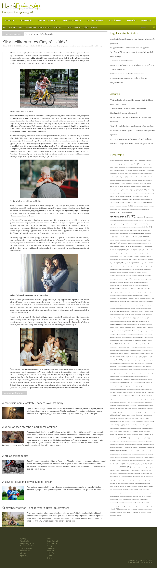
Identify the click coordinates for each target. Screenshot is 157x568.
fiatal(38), (149, 256)
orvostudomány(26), (137, 402)
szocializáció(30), (135, 454)
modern (66, 46)
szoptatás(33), (125, 457)
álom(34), (116, 170)
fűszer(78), (137, 269)
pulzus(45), (152, 421)
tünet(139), (135, 486)
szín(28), (112, 454)
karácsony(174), (135, 324)
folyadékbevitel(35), (114, 266)
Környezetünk (30, 27)
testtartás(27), (138, 476)
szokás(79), (150, 454)
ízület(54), (128, 317)
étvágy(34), (139, 243)
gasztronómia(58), (114, 272)
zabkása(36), (113, 512)
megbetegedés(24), (121, 369)
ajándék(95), (149, 160)
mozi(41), (143, 382)
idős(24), (125, 308)
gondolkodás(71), (114, 275)
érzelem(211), (146, 236)
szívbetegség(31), (128, 454)
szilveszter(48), (148, 450)
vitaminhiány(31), (124, 509)
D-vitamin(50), (121, 202)
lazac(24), (139, 356)
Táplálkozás (26, 20)
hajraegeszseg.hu (134, 562)
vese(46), (135, 502)
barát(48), (145, 180)
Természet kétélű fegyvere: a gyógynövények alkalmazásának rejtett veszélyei (131, 54)
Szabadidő (67, 27)
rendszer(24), (130, 428)
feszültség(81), (143, 256)
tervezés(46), (113, 476)
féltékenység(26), (139, 253)
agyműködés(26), (142, 160)
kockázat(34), (124, 337)
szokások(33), (113, 457)
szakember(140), (114, 444)
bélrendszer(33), (129, 183)
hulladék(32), (125, 305)
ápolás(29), (143, 173)
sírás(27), (150, 431)
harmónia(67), (149, 291)
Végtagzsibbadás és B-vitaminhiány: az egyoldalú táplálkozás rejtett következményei (131, 102)
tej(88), (128, 470)
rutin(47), (112, 431)
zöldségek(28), (144, 512)
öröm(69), (140, 408)
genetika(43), (121, 272)
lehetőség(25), (149, 356)
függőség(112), (126, 269)
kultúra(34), (143, 353)
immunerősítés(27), (140, 308)
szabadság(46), (143, 441)
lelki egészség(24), (127, 360)
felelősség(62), (120, 253)
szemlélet (91, 46)
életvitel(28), (122, 230)
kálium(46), (129, 321)
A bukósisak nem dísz (118, 69)
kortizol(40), (128, 343)
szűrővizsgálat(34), (126, 460)
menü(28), (123, 376)
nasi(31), (134, 389)
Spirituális (56, 27)
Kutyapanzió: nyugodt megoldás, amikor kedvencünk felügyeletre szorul (128, 80)
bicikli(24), (139, 186)
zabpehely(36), (119, 512)
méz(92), (141, 376)
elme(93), (140, 230)
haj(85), (142, 288)
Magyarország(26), (114, 366)
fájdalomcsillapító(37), (140, 246)
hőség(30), (120, 305)
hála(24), (128, 291)
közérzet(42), (127, 350)
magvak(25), (144, 363)
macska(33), (116, 363)
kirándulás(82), (135, 334)
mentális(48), (151, 373)
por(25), (117, 418)
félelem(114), (113, 253)
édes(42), (140, 209)
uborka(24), (151, 486)
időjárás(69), (120, 308)
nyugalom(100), (131, 395)
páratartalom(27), (151, 411)
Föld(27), (142, 266)
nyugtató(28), (138, 395)
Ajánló (86, 27)
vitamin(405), (115, 509)
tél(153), (138, 470)
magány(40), (122, 363)
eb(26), (128, 209)
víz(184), (136, 509)
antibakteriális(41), (143, 170)
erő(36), (126, 236)
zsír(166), (149, 512)
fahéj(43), (123, 246)
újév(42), (112, 489)
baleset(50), (135, 180)
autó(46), (145, 176)
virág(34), (125, 505)
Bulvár (94, 27)
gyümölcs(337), (115, 288)
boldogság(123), (121, 190)
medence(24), (148, 366)
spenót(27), (129, 434)
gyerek (61, 46)
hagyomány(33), (136, 288)
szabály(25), (149, 441)
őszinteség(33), (150, 408)
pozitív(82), (122, 418)
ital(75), (144, 314)
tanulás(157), (122, 463)
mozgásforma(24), (137, 382)
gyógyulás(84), (113, 285)
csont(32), (119, 199)
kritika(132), (138, 353)
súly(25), (148, 437)
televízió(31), (148, 470)
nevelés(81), (126, 392)
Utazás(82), (136, 489)
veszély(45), (146, 502)
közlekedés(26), (133, 350)
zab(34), (152, 509)
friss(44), (151, 266)
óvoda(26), (149, 402)
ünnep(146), (113, 493)
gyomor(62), (120, 285)
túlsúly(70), (113, 486)
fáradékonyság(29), (149, 246)
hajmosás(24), (119, 291)
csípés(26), (141, 196)
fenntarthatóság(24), (114, 256)
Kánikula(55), (113, 324)
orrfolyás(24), (124, 402)
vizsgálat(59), (147, 509)
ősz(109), (144, 408)
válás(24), (125, 492)
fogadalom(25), (144, 259)
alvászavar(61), (129, 170)
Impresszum (133, 560)
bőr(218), (145, 190)
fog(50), (139, 259)
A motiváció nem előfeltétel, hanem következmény (128, 109)
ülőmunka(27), (146, 489)
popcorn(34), (113, 418)
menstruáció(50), (145, 373)
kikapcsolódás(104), (120, 334)
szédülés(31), (140, 444)
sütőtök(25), (129, 441)
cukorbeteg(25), (138, 199)
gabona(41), (148, 269)
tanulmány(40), (129, 463)
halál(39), (132, 291)
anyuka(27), (135, 173)
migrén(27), (145, 376)
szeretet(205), (114, 450)
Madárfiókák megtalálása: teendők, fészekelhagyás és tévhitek (132, 143)
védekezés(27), (129, 496)
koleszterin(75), (141, 337)
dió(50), (136, 206)
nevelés (72, 46)
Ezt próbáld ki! (15, 27)
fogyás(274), (120, 263)
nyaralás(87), (113, 395)
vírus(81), (129, 505)
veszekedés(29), (140, 502)
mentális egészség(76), (115, 376)
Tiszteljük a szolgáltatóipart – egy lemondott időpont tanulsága (132, 126)
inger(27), (139, 311)
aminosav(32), (136, 170)
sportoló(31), (113, 437)
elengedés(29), (122, 227)
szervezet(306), (123, 450)
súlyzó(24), (112, 441)
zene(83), (129, 512)
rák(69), (112, 424)
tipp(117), (112, 480)
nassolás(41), (139, 389)
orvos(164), (130, 402)
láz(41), (135, 356)
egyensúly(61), (113, 223)
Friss (5, 27)
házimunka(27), (113, 298)
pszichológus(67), (140, 421)
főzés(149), (147, 266)
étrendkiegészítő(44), (132, 243)
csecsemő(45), (136, 196)
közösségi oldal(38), (114, 353)
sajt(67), (116, 431)
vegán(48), (141, 496)
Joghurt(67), (146, 317)
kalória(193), (135, 321)
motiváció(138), (119, 382)
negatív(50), (149, 389)
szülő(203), (113, 460)
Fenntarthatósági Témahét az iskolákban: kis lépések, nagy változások (130, 119)
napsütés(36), (119, 389)
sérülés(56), (136, 431)
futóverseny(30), (119, 269)
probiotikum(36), (128, 418)
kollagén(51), (113, 340)
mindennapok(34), (114, 379)
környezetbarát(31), (133, 347)
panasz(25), (129, 411)
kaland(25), (118, 321)
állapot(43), (112, 167)
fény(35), (121, 256)
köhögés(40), (141, 343)
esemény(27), (134, 240)
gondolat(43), (145, 272)
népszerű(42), (120, 392)
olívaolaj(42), (145, 398)
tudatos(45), (132, 483)
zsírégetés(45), (113, 515)
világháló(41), (120, 505)
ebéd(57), (132, 209)
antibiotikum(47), (150, 170)
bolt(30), (127, 189)
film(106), (118, 259)
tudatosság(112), (139, 483)
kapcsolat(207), (120, 324)
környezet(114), (125, 347)
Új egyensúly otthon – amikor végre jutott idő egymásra (129, 48)
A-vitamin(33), (113, 160)
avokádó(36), (150, 176)
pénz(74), (129, 415)
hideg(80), (137, 298)
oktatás (77, 46)
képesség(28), (140, 327)
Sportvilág (146, 20)
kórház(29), (123, 343)
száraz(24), (134, 444)
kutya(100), (113, 356)
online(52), (118, 402)
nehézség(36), (113, 392)
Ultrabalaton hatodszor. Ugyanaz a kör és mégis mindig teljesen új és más (132, 132)
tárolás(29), (134, 467)
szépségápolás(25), (143, 447)
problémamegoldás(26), (144, 418)
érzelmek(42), (113, 240)
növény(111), (145, 392)
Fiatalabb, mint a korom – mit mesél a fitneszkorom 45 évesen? (132, 65)
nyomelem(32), (124, 395)
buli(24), (117, 193)
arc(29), (112, 176)
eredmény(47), (121, 236)
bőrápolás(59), (151, 189)
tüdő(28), (130, 486)
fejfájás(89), (132, 249)
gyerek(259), (140, 275)
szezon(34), (142, 450)
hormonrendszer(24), (143, 301)
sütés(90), (124, 441)
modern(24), (133, 379)
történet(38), (113, 483)
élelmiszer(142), (114, 227)
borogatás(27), (135, 189)
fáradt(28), (112, 249)
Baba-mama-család (72, 20)
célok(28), (142, 193)
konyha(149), (113, 343)
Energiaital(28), (148, 233)
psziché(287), (120, 421)
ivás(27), (147, 314)
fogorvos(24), (113, 262)
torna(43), (138, 480)
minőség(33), (121, 379)
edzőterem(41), (129, 212)
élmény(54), (145, 230)
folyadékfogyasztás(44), (124, 266)
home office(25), (123, 301)
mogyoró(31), (145, 379)
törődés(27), (148, 480)
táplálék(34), (149, 463)
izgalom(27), (113, 317)
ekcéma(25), (145, 223)
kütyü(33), (123, 356)
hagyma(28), (130, 288)
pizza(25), (146, 415)
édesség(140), (114, 212)
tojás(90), (133, 480)
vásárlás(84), (117, 496)
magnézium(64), (138, 363)
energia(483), (139, 233)
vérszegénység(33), (128, 502)
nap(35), (136, 385)
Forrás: (35, 46)
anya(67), (122, 173)
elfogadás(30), (128, 230)
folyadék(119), (150, 263)
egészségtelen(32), (143, 220)
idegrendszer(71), (145, 305)
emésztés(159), (124, 233)
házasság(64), (136, 295)
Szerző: (22, 46)
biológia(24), (144, 186)
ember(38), (118, 233)
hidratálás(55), (143, 298)
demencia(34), (139, 202)
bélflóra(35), (123, 183)
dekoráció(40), (133, 202)
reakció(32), (116, 424)
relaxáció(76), (124, 428)
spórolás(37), (141, 434)
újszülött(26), (125, 489)
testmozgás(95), (125, 476)
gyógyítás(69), (113, 282)
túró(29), (126, 486)
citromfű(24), (122, 196)
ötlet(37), (112, 411)
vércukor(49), (129, 499)
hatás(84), (124, 295)
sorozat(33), (120, 434)
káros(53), (112, 327)
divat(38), (140, 206)
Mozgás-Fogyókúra (47, 20)
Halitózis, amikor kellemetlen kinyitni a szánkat (127, 74)
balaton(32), (129, 180)
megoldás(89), (151, 369)
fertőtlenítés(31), (130, 256)
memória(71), (132, 373)
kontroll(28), (150, 340)
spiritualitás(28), (135, 434)
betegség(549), (117, 186)
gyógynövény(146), (129, 282)
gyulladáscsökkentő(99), (142, 285)
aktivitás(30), (117, 163)
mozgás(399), (128, 382)
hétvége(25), (132, 298)
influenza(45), (128, 311)
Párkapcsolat (44, 27)
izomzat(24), (123, 317)
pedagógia (84, 46)
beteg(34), (149, 183)
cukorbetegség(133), (147, 199)
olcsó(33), (140, 398)
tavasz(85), (113, 470)
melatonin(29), (113, 373)
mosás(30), (150, 379)
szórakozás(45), (132, 457)
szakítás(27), (122, 444)
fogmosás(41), (151, 259)
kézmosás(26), (137, 330)
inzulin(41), (112, 314)
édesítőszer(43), (145, 209)
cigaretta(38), (148, 193)
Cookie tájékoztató (145, 560)
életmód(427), (147, 227)
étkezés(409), (115, 243)
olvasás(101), (151, 399)
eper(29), (112, 236)
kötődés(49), (113, 350)
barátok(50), (149, 180)
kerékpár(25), (150, 327)
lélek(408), (119, 360)
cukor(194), (132, 199)
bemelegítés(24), (136, 183)
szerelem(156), (151, 447)
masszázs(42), (142, 366)
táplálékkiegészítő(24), (115, 467)
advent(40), (132, 160)
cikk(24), (152, 193)
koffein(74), (135, 337)
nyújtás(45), (143, 395)
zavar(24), (124, 512)
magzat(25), (120, 366)
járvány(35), (132, 317)
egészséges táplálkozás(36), (122, 220)
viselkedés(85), (135, 506)
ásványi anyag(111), (123, 177)
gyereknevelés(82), (121, 279)
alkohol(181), (137, 164)
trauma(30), (118, 483)
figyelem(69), (113, 259)
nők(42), (140, 392)
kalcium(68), (124, 321)
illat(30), (129, 308)
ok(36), (112, 398)
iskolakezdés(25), (138, 314)
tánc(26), (117, 463)
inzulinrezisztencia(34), (120, 314)
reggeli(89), (113, 428)
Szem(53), (152, 444)
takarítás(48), (137, 460)
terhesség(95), (126, 473)
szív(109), (121, 454)
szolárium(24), (119, 457)
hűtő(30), (139, 305)
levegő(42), (133, 360)
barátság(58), (113, 183)
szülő (96, 46)
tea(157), (118, 470)
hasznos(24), (119, 295)
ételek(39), (150, 240)
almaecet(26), (147, 167)
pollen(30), (150, 415)
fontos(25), (131, 266)
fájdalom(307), (130, 246)
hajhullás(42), (113, 291)
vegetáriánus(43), (147, 496)
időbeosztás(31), (113, 308)
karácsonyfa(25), (143, 324)
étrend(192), (124, 243)
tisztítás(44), (128, 480)
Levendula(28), (143, 360)
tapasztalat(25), (144, 463)
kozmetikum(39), (134, 343)
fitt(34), (127, 259)
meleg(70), (119, 373)
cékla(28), (135, 193)
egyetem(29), (120, 223)
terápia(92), (120, 473)
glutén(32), (126, 272)
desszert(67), (113, 206)
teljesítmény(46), (114, 473)
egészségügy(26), (150, 220)
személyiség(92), (114, 447)
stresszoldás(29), (142, 437)
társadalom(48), (143, 467)
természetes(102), (147, 473)
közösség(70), (139, 350)
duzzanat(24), (118, 209)
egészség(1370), (123, 216)
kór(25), (119, 343)
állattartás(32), (122, 167)
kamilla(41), (146, 321)
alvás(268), (122, 170)
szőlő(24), (146, 457)
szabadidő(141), (136, 441)
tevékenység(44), (149, 476)
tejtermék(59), (133, 470)
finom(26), (123, 259)
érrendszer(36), (131, 236)
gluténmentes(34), (133, 272)
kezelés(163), (130, 331)
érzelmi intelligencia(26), (121, 240)
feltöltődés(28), (146, 253)
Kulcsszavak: (54, 46)
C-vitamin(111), (129, 193)
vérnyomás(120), (114, 502)
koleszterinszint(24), (149, 337)
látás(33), (132, 356)
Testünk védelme (95, 20)
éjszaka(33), (140, 223)
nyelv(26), (119, 395)
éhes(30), (131, 223)
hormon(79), (129, 301)
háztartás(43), (120, 298)
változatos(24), (142, 492)
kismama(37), (113, 337)
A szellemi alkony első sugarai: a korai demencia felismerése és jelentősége (132, 41)
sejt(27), (131, 431)
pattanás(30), (124, 415)
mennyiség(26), (138, 373)
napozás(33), (113, 389)
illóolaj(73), (133, 308)
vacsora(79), (120, 492)
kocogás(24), (130, 337)
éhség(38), (135, 223)
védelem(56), (136, 496)
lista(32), (153, 360)
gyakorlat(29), (129, 275)
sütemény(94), (118, 441)
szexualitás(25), (136, 450)
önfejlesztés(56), (114, 408)
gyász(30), (134, 275)
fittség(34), (131, 259)
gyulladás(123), (133, 285)
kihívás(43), (113, 334)
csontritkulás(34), (125, 199)
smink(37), (112, 434)
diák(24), (124, 206)
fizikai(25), (135, 259)
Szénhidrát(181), (128, 447)
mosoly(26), (112, 382)
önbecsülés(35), (126, 405)
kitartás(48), (119, 337)
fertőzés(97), (137, 256)
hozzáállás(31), (150, 301)
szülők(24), (119, 460)
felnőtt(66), (126, 253)
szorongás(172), (140, 457)
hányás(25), (143, 291)
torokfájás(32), (143, 480)
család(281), (129, 196)
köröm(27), (150, 347)
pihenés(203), (140, 415)
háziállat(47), (146, 295)
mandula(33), (130, 366)
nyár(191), (151, 392)
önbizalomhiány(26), (142, 405)
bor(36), (130, 189)
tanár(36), (112, 463)
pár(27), (138, 411)
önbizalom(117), (134, 405)
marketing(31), (136, 366)
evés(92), (149, 243)
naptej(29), (124, 389)
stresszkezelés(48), (135, 437)
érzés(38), (129, 240)
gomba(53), (139, 272)
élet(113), (127, 227)
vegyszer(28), (113, 499)
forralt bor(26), (137, 266)
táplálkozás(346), (126, 467)
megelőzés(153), (129, 369)
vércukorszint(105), (136, 499)
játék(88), (137, 318)
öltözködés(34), (113, 405)
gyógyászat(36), (149, 279)
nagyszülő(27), (131, 385)
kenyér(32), (134, 327)
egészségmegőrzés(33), (133, 220)
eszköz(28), (139, 240)
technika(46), (124, 470)
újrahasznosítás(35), (118, 489)
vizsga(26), (141, 509)
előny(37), (150, 230)
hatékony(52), (130, 295)
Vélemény (77, 27)
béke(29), (118, 183)
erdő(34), (116, 236)
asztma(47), (140, 176)
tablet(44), (132, 460)
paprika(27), (134, 411)
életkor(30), (132, 227)
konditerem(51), (138, 340)
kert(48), (118, 330)
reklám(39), (118, 428)
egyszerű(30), (126, 223)
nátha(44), (144, 389)
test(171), (118, 476)
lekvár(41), (112, 360)
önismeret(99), (121, 408)
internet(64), (151, 311)
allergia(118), (129, 167)
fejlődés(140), (145, 249)
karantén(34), (150, 324)
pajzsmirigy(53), (117, 411)
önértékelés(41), (149, 405)
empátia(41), (131, 233)
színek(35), (116, 454)
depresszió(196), (147, 202)
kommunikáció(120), (121, 340)
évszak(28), (112, 246)
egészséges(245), (142, 217)
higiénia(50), (149, 298)
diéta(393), (130, 206)
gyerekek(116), (148, 275)
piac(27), (134, 415)
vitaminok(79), (131, 509)
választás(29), (130, 492)
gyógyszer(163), (138, 282)
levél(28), (138, 360)
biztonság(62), (113, 189)
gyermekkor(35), (137, 279)
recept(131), (122, 425)
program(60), (113, 421)
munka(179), (149, 382)
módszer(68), (139, 379)
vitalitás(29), (150, 505)
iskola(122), (131, 314)
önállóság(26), (120, 405)
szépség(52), (136, 447)
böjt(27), (140, 189)
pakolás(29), (124, 411)
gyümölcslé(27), (124, 288)
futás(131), (113, 269)
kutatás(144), (149, 353)
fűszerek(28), (142, 269)
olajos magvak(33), (134, 398)
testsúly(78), (132, 476)
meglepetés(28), (144, 369)
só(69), (116, 434)
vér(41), (124, 499)
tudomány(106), (147, 483)
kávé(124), (117, 327)
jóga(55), (142, 317)
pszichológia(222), (130, 421)
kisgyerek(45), (142, 334)
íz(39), (150, 314)
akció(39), (112, 163)
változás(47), (136, 492)
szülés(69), (151, 457)
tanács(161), (150, 460)
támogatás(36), (143, 460)
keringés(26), (113, 330)
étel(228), (145, 240)
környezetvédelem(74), (143, 347)
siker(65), (146, 431)
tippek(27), (117, 480)
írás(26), (127, 314)
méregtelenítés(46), (130, 376)
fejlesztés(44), (138, 249)
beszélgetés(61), (143, 183)
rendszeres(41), (136, 428)
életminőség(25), (138, 227)
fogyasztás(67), (127, 262)
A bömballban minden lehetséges (121, 61)
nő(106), (136, 392)
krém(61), (133, 353)
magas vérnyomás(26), (130, 363)
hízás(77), (112, 301)
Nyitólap (9, 20)
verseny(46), (121, 502)
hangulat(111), (137, 292)
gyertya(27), (143, 279)
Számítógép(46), (128, 444)
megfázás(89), (137, 369)
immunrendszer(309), (117, 311)
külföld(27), (118, 356)
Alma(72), (142, 167)
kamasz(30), (141, 321)
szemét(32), (121, 447)
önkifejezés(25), (128, 408)
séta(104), (141, 431)
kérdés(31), (145, 327)
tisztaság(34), (123, 480)
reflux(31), (128, 424)
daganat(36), (127, 202)
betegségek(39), (127, 186)
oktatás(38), (123, 398)
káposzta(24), (128, 324)
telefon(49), (143, 470)
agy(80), (137, 160)
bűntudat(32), (122, 193)
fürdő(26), (132, 269)
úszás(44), (130, 489)
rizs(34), (141, 428)
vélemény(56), (119, 499)
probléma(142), (136, 418)
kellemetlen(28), (128, 327)
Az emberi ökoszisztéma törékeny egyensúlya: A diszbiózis (131, 139)
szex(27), (131, 450)
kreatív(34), (121, 353)
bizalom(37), (149, 186)
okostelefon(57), (117, 398)
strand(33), (118, 437)
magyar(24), (149, 363)
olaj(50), (128, 398)
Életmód (131, 20)
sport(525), (148, 434)
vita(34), (146, 505)
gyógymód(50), (120, 282)
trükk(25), (123, 483)
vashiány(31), (123, 496)
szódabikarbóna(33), (143, 454)
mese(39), (136, 376)
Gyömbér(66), (126, 285)
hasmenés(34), (113, 295)
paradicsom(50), (144, 411)
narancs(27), (129, 389)
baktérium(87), (123, 180)
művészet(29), (125, 385)
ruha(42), (151, 428)
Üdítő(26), (141, 489)
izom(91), (118, 318)
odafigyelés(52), (149, 395)
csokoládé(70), (113, 199)
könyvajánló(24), (113, 347)
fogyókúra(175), (135, 263)
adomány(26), (127, 160)
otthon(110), (144, 402)
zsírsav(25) (119, 515)
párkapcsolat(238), (116, 415)
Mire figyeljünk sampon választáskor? (123, 113)
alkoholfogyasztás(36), (145, 163)
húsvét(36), (134, 305)
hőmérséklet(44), (114, 305)
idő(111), (151, 305)
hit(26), (153, 298)
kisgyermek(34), (148, 334)
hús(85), (130, 305)
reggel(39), (147, 424)
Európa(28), (144, 243)
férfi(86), (125, 256)
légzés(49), (144, 356)
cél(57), (138, 193)
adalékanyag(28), (120, 160)
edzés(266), (122, 212)
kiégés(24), (142, 330)
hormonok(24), (135, 301)
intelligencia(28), (144, 311)
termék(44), (132, 473)
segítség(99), (126, 431)
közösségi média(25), (147, 350)
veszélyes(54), (113, 505)
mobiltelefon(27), (127, 379)
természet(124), (139, 473)
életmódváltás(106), (115, 230)
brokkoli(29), (113, 193)
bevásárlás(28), (134, 186)
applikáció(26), (149, 173)
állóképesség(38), (136, 167)
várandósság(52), (148, 492)
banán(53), (140, 180)
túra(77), (118, 486)
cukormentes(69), (114, 202)
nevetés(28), (131, 392)
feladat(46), (151, 249)
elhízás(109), (134, 230)
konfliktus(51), (145, 340)
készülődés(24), (123, 330)
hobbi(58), (117, 301)
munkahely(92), (114, 386)
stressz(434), (126, 438)
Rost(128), (146, 428)
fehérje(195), (126, 249)
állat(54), (117, 167)
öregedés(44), (135, 408)
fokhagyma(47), (143, 262)
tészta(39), (143, 476)
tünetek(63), (141, 486)
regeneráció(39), (133, 424)
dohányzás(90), (145, 206)
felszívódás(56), (132, 253)
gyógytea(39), (145, 282)
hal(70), (124, 291)
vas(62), (112, 496)
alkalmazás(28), (130, 163)
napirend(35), (146, 385)
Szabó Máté (29, 46)
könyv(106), (146, 343)
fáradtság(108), (118, 249)
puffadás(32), (147, 421)
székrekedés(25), (146, 444)
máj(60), (125, 366)
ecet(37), (136, 209)
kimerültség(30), (128, 334)
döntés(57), (151, 206)
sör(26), (125, 434)
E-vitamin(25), (124, 209)
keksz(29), (122, 327)
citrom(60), (116, 196)
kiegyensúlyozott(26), (149, 330)
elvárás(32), (113, 233)
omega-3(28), (113, 402)
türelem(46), (146, 486)
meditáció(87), (113, 369)
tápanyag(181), (136, 463)
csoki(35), (146, 196)
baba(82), (118, 180)
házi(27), (142, 295)
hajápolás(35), (147, 288)
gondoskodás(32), (122, 275)
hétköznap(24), (126, 298)
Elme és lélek (115, 20)
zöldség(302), (136, 512)
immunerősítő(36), (148, 308)
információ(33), (134, 311)
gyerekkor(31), (113, 279)
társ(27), (138, 467)
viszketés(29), (142, 505)
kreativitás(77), (127, 353)
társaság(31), (150, 467)
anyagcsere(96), (128, 173)
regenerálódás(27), (141, 424)
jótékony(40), (113, 321)
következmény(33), (120, 350)
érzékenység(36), (139, 236)
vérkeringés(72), (145, 499)
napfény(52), (141, 385)
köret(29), (119, 347)
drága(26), (112, 209)
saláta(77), (120, 431)
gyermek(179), (130, 279)
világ (100, 46)
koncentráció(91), (130, 340)
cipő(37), (112, 196)
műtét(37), (120, 385)
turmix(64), (122, 486)
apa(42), (139, 173)
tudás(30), (127, 483)
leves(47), (148, 360)
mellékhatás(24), (124, 373)
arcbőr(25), (116, 176)
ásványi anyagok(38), (133, 176)
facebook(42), (118, 246)
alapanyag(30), (123, 163)
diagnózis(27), (119, 206)
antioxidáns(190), (115, 173)
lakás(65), (127, 356)
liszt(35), (112, 363)
